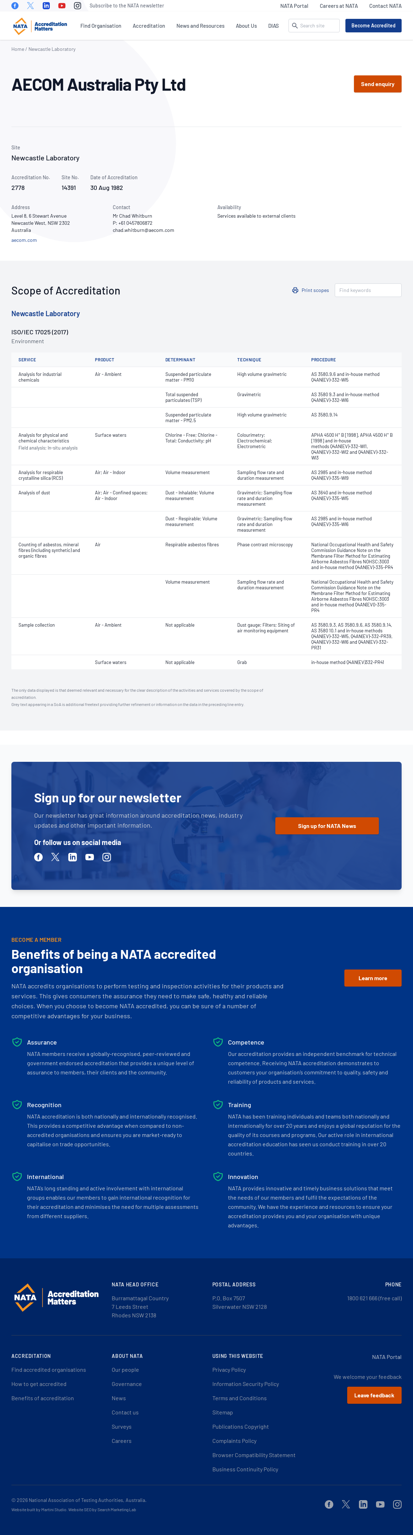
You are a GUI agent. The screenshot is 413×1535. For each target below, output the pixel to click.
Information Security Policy (245, 1383)
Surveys (122, 1426)
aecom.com (24, 240)
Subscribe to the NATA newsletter (127, 5)
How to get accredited (39, 1383)
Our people (125, 1369)
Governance (127, 1383)
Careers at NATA (339, 5)
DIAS (273, 25)
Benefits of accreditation (42, 1398)
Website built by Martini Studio (39, 1509)
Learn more (373, 977)
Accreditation (149, 25)
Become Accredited (373, 25)
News (119, 1398)
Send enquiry (378, 83)
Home (17, 49)
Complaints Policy (234, 1440)
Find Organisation (100, 25)
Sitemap (222, 1412)
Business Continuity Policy (245, 1469)
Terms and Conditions (239, 1398)
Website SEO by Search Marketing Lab (102, 1509)
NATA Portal (294, 5)
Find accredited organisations (48, 1369)
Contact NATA (385, 5)
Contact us (125, 1412)
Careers (122, 1440)
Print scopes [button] (315, 290)
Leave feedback (374, 1395)
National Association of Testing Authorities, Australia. (88, 1500)
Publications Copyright (240, 1426)
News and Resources (200, 25)
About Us (246, 25)
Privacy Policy (229, 1369)
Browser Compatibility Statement (254, 1454)
